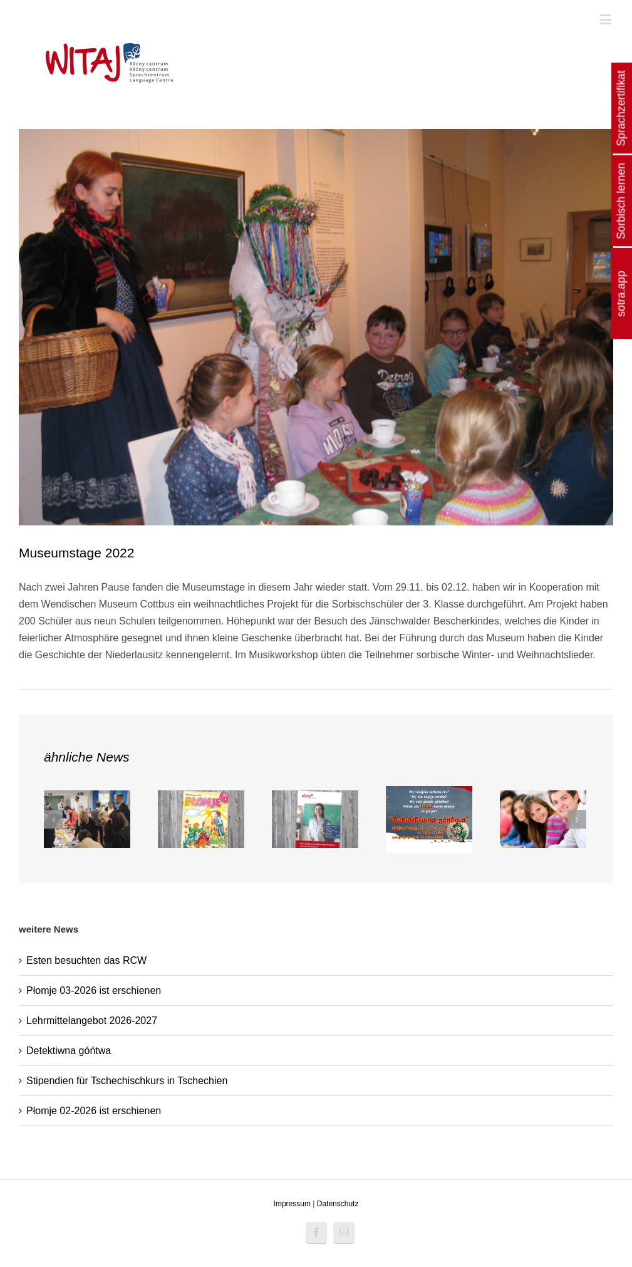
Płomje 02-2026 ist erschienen (93, 1110)
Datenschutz (338, 1203)
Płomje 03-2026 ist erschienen (93, 990)
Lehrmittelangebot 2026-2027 (91, 1020)
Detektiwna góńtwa (68, 1050)
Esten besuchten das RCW (86, 960)
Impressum (292, 1203)
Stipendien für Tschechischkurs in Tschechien (126, 1080)
